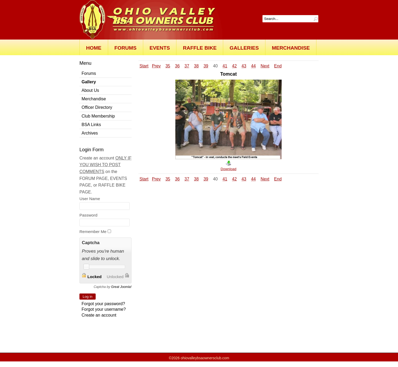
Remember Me (93, 231)
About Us (90, 90)
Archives (90, 133)
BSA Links (91, 124)
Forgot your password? (103, 303)
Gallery (89, 82)
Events (160, 48)
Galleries (244, 48)
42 (234, 66)
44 (253, 66)
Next (265, 66)
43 (244, 66)
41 (224, 66)
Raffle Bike (200, 48)
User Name (89, 198)
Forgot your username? (104, 309)
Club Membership (98, 116)
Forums (126, 48)
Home (93, 48)
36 (177, 66)
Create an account (99, 315)
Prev (156, 66)
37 (186, 66)
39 (206, 66)
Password (88, 215)
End (278, 66)
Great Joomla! (121, 287)
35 (168, 66)
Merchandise (291, 48)
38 (196, 66)
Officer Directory (97, 107)
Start (144, 66)
